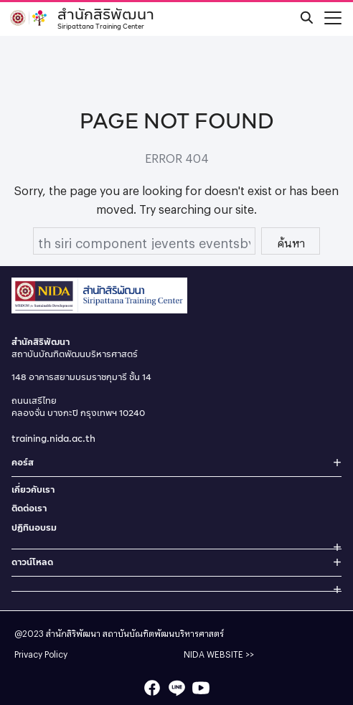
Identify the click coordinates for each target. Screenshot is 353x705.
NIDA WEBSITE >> (219, 652)
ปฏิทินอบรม (34, 527)
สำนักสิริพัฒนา (105, 16)
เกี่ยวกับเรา (33, 489)
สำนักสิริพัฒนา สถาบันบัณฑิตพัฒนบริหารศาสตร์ (135, 631)
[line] (176, 687)
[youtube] (201, 687)
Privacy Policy (40, 652)
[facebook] (152, 687)
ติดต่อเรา (29, 508)
